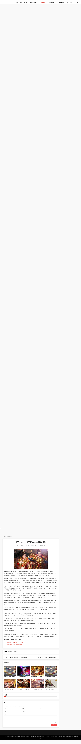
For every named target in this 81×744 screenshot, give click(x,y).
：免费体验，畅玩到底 (15, 642)
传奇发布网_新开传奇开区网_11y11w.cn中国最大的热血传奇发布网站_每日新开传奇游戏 (7, 2)
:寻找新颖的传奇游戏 (14, 644)
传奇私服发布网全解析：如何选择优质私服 (26, 689)
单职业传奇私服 (60, 2)
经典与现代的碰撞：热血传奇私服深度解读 (12, 689)
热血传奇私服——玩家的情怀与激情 (38, 676)
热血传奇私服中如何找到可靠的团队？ (12, 676)
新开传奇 (40, 738)
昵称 (5, 708)
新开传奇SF (43, 2)
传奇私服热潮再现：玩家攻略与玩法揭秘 (39, 689)
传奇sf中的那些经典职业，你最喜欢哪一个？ (54, 676)
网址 (41, 708)
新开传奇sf (10, 651)
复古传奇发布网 (70, 2)
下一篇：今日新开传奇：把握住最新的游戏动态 (47, 657)
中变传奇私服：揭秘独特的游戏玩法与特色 (53, 689)
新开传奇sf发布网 (34, 2)
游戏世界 (16, 651)
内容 (5, 714)
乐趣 (21, 651)
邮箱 (23, 708)
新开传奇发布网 (23, 2)
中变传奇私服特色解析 (23, 676)
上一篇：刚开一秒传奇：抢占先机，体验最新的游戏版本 (15, 657)
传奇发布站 (51, 2)
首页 (17, 2)
